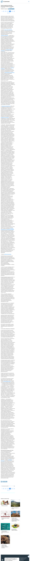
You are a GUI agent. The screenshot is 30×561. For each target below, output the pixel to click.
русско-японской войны (8, 29)
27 (7, 11)
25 (3, 11)
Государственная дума (6, 381)
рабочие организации (7, 254)
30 (14, 11)
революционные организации (9, 72)
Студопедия (5, 1)
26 (5, 11)
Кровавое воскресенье (4, 35)
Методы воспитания (4, 505)
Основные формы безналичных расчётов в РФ (5, 532)
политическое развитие (10, 229)
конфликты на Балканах (5, 117)
